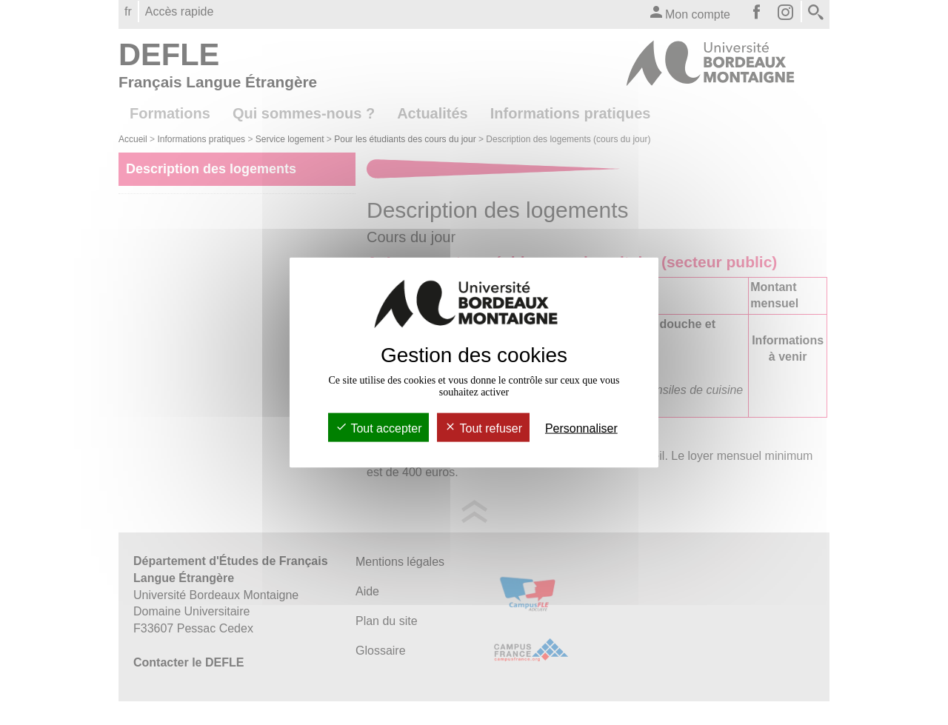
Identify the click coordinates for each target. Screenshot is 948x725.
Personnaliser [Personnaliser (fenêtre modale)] (581, 428)
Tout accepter (378, 428)
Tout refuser (483, 428)
